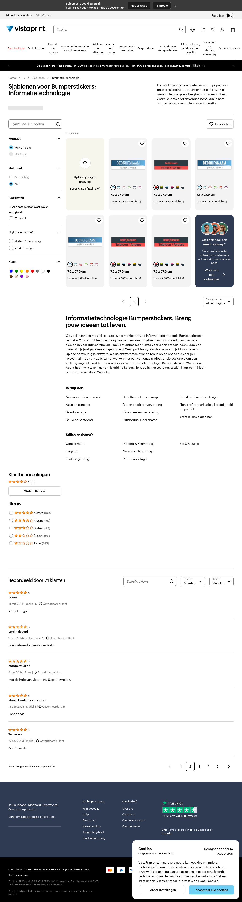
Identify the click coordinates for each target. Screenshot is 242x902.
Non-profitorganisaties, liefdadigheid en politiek (206, 407)
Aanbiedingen (16, 48)
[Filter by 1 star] (11, 543)
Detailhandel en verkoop (140, 397)
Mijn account (91, 808)
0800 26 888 (15, 869)
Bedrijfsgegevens (18, 875)
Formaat (14, 138)
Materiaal (15, 168)
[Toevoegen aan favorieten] (142, 143)
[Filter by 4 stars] (11, 520)
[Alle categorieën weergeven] (28, 207)
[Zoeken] (181, 29)
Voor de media (131, 826)
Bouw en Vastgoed (79, 419)
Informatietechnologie (65, 77)
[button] (122, 301)
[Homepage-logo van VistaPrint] (26, 29)
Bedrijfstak (16, 197)
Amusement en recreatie (83, 397)
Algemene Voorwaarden (75, 869)
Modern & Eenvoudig (138, 443)
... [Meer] (24, 77)
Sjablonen (38, 77)
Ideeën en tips (92, 826)
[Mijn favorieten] (213, 30)
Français (162, 5)
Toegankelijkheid (93, 832)
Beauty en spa (76, 412)
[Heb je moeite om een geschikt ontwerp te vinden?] (214, 251)
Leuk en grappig (77, 459)
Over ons (127, 808)
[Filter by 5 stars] (11, 513)
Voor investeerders (133, 820)
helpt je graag (30, 816)
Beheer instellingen (162, 890)
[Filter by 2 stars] (11, 536)
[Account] (222, 29)
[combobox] (116, 29)
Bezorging (89, 820)
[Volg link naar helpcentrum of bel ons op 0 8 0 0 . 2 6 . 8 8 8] (192, 29)
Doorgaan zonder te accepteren (218, 851)
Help (86, 814)
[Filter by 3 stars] (11, 528)
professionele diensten (196, 416)
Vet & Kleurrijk (190, 443)
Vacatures (128, 814)
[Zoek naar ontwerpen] (58, 124)
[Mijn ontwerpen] (203, 29)
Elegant (71, 451)
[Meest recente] (221, 581)
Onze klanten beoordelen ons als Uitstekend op (187, 831)
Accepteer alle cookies (211, 890)
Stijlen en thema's (21, 232)
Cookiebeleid (209, 880)
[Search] (171, 581)
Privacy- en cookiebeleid (47, 869)
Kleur (12, 261)
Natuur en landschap (138, 451)
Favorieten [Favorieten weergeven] (220, 124)
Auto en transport (79, 404)
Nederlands (139, 5)
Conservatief (75, 443)
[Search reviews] (147, 581)
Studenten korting (94, 838)
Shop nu (199, 65)
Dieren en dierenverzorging (142, 404)
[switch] (223, 15)
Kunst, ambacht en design (199, 397)
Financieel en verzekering (141, 412)
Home (12, 77)
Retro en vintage (135, 459)
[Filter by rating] (193, 581)
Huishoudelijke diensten (140, 419)
